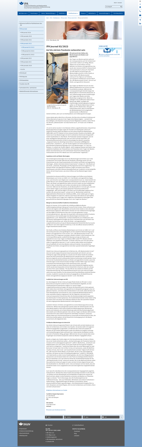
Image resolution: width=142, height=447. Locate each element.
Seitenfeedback (79, 425)
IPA (51, 18)
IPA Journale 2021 (26, 62)
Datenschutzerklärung (26, 431)
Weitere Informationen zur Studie (57, 390)
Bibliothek (92, 13)
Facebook (77, 431)
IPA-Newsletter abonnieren (54, 439)
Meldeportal (23, 435)
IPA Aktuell (23, 73)
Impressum (23, 429)
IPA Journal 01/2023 (28, 54)
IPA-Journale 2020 (26, 65)
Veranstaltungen (104, 13)
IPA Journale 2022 (26, 58)
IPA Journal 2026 (26, 32)
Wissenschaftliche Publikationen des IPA (31, 24)
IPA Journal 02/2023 (28, 51)
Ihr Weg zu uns (51, 435)
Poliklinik (61, 13)
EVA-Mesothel (117, 13)
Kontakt (120, 2)
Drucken (50, 425)
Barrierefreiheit (24, 433)
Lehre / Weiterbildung (47, 13)
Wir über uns (22, 13)
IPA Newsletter (24, 80)
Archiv (23, 69)
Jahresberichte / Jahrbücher (28, 88)
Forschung (33, 13)
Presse (83, 13)
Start (47, 18)
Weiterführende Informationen (29, 91)
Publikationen (73, 13)
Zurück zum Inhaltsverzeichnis (57, 410)
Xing (75, 433)
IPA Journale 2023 (26, 43)
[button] (54, 417)
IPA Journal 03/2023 (28, 47)
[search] (113, 6)
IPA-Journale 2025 (26, 36)
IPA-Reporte (23, 76)
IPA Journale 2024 (26, 40)
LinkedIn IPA (50, 441)
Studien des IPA (24, 84)
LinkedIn (76, 435)
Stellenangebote (52, 437)
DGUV (115, 2)
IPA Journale (23, 29)
